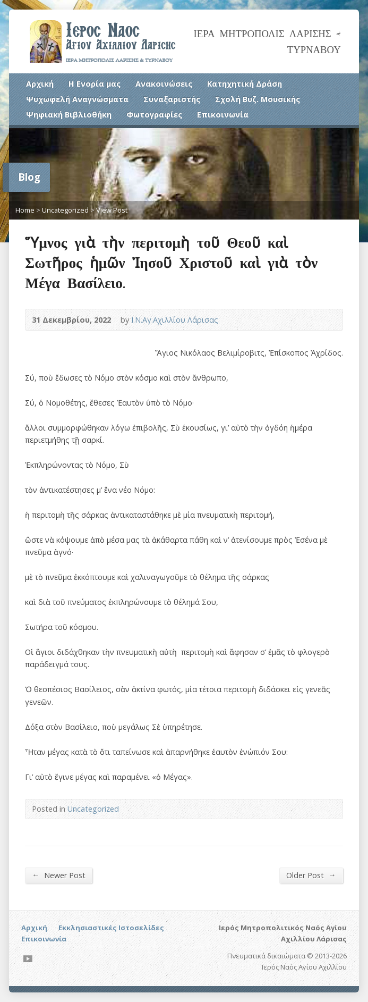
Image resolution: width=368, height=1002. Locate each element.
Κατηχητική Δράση (244, 84)
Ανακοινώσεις (163, 84)
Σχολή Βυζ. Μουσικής (257, 99)
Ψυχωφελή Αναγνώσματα (77, 99)
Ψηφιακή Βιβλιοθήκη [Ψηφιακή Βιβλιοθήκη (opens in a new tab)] (69, 115)
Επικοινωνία (223, 115)
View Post (111, 210)
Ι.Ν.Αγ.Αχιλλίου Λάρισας (174, 320)
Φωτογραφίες (154, 115)
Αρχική (40, 84)
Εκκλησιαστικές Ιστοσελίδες (111, 927)
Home (25, 210)
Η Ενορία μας (95, 84)
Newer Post (58, 875)
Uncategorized (65, 210)
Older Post (311, 875)
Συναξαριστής (171, 99)
